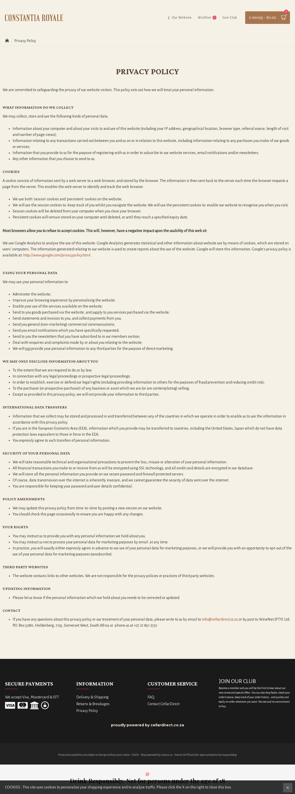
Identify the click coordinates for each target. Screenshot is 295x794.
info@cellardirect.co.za (220, 619)
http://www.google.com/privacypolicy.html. (57, 255)
